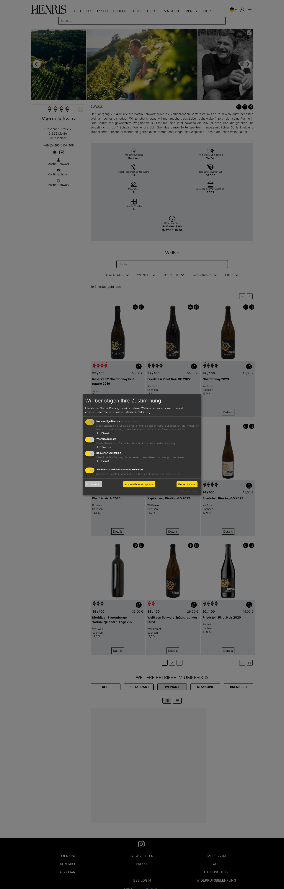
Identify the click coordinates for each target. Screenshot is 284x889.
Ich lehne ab (93, 484)
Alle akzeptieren (186, 484)
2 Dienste (103, 447)
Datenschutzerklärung (137, 412)
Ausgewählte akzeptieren (139, 484)
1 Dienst (102, 433)
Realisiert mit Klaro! (188, 491)
